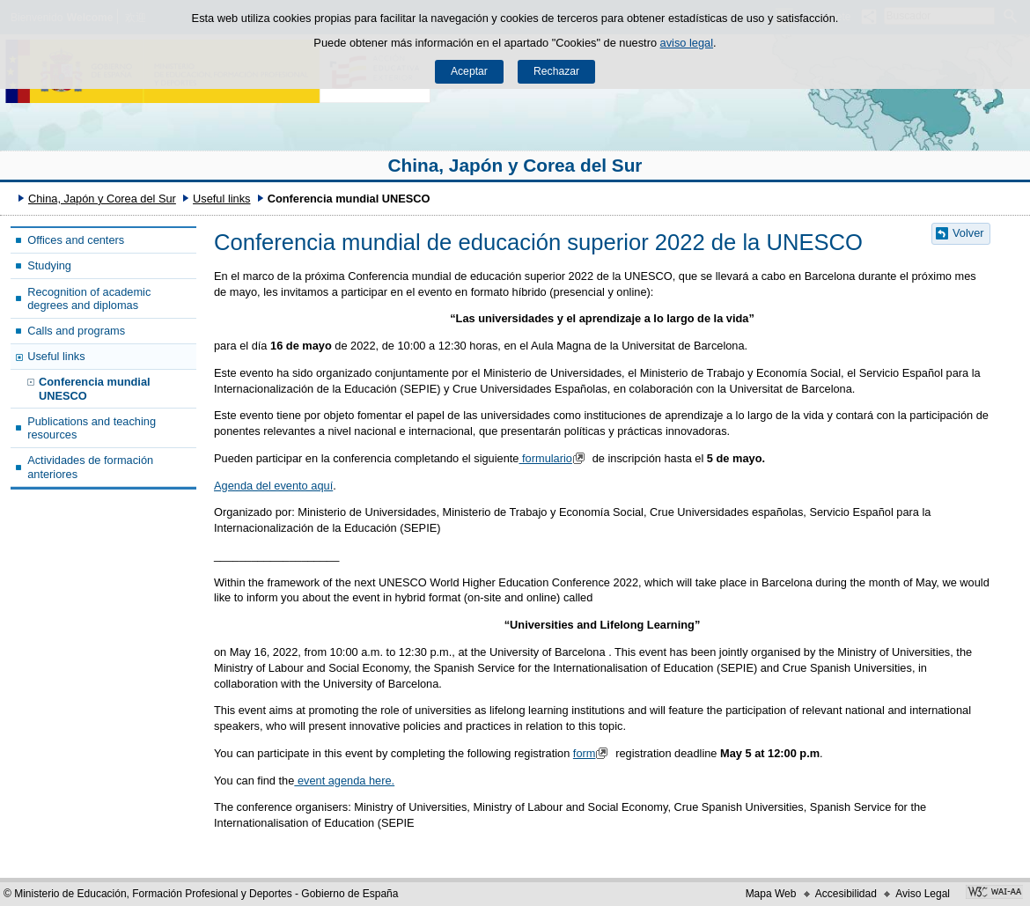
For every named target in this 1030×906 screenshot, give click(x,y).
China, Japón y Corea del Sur (515, 165)
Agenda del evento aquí (273, 485)
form (593, 753)
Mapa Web (771, 894)
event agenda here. (344, 780)
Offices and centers (75, 240)
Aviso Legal (922, 894)
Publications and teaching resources (91, 428)
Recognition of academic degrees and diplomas (89, 298)
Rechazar (556, 71)
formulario (555, 458)
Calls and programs (76, 330)
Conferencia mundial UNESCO (95, 388)
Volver (968, 232)
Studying (49, 265)
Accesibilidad (846, 894)
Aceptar (469, 71)
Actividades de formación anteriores (90, 466)
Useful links (221, 198)
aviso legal (686, 42)
